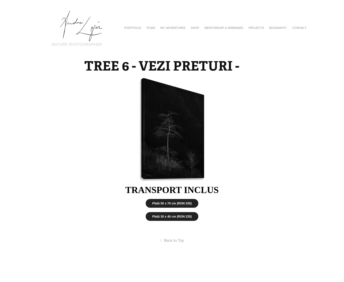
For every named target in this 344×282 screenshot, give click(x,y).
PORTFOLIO (132, 28)
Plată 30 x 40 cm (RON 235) (172, 216)
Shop (195, 28)
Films (151, 28)
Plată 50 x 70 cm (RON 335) (172, 203)
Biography (278, 28)
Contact (299, 28)
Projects (256, 28)
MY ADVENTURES (172, 28)
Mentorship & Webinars (223, 28)
